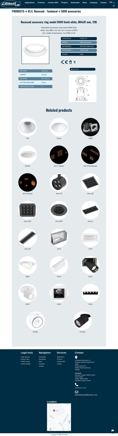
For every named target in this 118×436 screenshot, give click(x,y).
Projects (64, 3)
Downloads (75, 3)
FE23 (90, 304)
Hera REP (59, 221)
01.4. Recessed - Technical (42, 11)
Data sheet (74, 69)
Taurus (59, 138)
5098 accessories (71, 11)
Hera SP (27, 249)
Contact (103, 3)
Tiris (27, 138)
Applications (30, 3)
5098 (90, 138)
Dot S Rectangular (90, 166)
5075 (90, 249)
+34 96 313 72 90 (80, 388)
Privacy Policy (25, 359)
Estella (27, 166)
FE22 (59, 304)
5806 (27, 277)
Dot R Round (27, 194)
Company (93, 3)
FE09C (35, 332)
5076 (59, 249)
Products (41, 3)
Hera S (90, 221)
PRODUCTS (18, 11)
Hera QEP (27, 221)
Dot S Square (59, 166)
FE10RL (83, 332)
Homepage (42, 357)
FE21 (90, 277)
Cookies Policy (25, 361)
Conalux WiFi (53, 3)
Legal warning (25, 357)
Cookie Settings (25, 364)
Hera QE (90, 194)
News (85, 3)
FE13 (59, 277)
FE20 (28, 304)
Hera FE (59, 194)
